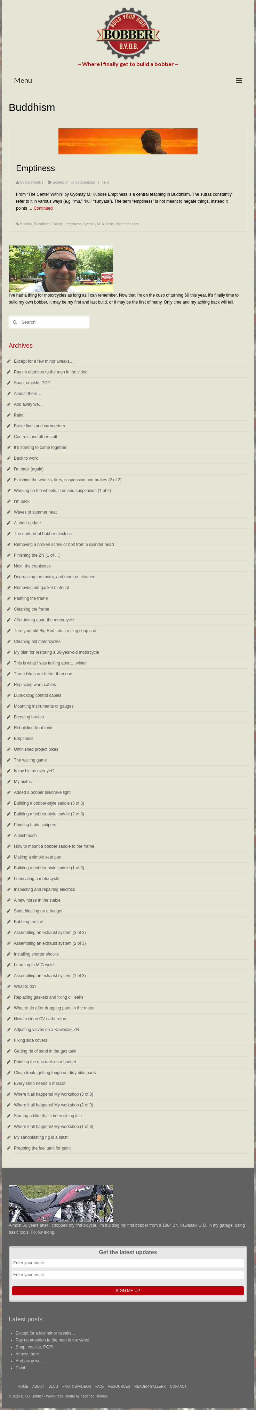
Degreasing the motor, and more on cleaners (55, 576)
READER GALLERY (150, 1386)
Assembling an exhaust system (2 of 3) (50, 943)
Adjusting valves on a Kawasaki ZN (46, 1029)
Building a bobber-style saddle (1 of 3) (49, 867)
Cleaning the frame (31, 609)
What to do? (25, 986)
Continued (43, 208)
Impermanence (127, 224)
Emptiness (23, 738)
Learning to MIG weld (34, 964)
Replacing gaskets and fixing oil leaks (48, 997)
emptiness (73, 224)
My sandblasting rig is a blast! (41, 1137)
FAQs (99, 1386)
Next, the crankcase (32, 566)
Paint (18, 415)
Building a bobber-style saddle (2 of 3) (49, 814)
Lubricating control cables (37, 695)
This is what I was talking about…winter (50, 663)
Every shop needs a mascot (39, 1083)
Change (57, 224)
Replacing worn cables (35, 684)
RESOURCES (119, 1386)
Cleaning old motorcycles (37, 641)
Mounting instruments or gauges (43, 706)
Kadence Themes (93, 1396)
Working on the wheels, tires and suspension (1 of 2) (62, 490)
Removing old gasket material (41, 587)
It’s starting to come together (40, 447)
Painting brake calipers (35, 824)
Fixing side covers (30, 1040)
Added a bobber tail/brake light (42, 792)
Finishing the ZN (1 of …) (37, 555)
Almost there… (27, 393)
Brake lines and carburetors (39, 426)
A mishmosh (25, 835)
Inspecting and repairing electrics (44, 889)
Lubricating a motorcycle (36, 878)
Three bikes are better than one (43, 673)
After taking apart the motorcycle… (46, 620)
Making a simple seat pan (37, 857)
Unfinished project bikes (36, 749)
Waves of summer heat (35, 512)
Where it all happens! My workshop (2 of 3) (53, 1105)
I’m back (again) (28, 469)
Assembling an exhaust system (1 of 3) (50, 975)
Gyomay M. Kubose (98, 224)
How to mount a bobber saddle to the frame (54, 846)
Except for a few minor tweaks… (44, 361)
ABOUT (38, 1386)
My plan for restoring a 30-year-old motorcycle (56, 652)
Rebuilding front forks (33, 727)
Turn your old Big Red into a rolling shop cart (55, 630)
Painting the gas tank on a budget (45, 1061)
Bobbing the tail (28, 921)
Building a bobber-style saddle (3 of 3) (49, 803)
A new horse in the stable (37, 900)
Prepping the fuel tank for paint (42, 1148)
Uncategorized (83, 182)
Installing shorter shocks (36, 954)
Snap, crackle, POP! (32, 382)
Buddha (26, 224)
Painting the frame (31, 598)
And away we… (28, 404)
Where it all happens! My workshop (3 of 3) (53, 1094)
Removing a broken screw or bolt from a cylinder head (64, 544)
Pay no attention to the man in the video (50, 372)
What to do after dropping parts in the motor (54, 1008)
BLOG (53, 1386)
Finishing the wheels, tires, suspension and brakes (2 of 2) (68, 479)
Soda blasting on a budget (38, 911)
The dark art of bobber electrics (43, 533)
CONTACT (178, 1386)
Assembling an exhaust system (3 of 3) (50, 932)
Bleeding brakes (29, 717)
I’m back (22, 501)
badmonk (33, 182)
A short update (27, 523)
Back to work (26, 458)
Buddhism (41, 224)
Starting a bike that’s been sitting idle (48, 1115)
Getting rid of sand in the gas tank (45, 1051)
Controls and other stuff (35, 436)
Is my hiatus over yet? (34, 770)
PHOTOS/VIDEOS (76, 1386)
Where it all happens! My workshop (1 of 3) (53, 1126)
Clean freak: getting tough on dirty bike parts (55, 1072)
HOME (23, 1386)
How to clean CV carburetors (40, 1018)
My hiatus (23, 781)
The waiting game (30, 760)
